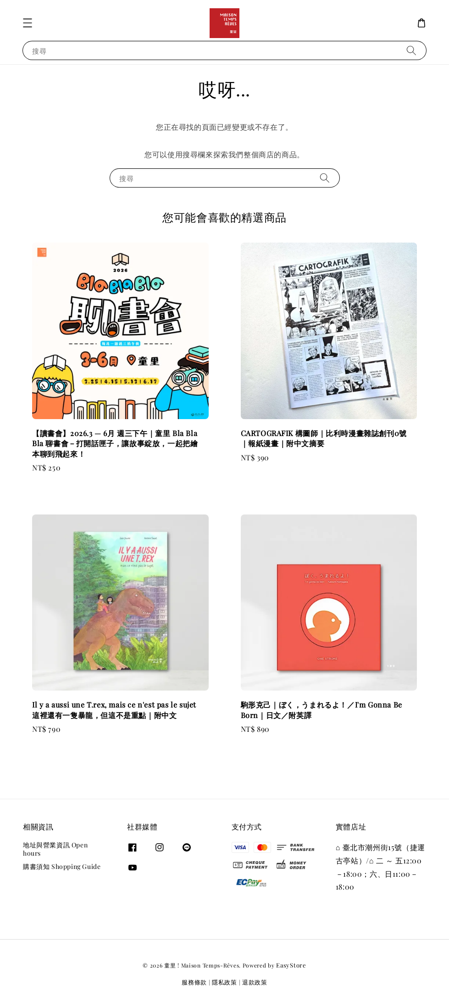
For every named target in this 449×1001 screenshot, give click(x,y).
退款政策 (254, 982)
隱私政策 (224, 982)
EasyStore (291, 965)
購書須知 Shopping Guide (61, 866)
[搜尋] (411, 50)
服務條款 (194, 982)
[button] (27, 23)
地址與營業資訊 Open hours (55, 849)
